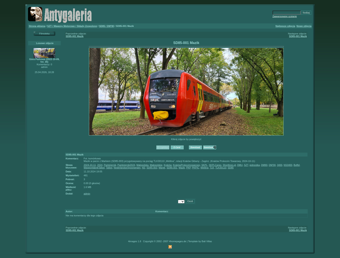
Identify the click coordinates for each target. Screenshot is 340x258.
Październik (110, 165)
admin (87, 193)
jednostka (255, 165)
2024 (99, 165)
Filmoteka (44, 33)
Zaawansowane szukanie (285, 16)
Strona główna (37, 26)
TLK (212, 167)
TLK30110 (220, 167)
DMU (240, 165)
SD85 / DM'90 (106, 26)
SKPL (204, 165)
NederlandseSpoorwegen (127, 167)
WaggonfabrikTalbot (94, 167)
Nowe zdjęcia (303, 26)
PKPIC (195, 167)
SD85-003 (152, 167)
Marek (162, 167)
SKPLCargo (215, 165)
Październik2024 (126, 165)
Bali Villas (207, 241)
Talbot (109, 167)
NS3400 (288, 165)
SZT (246, 165)
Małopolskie (156, 165)
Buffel (297, 165)
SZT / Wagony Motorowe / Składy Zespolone (72, 26)
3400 (279, 165)
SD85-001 (172, 167)
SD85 (231, 167)
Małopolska (142, 165)
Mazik (182, 167)
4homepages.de (177, 241)
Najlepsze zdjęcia (285, 26)
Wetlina (204, 167)
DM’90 (272, 165)
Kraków (168, 165)
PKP (188, 167)
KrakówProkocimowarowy (186, 165)
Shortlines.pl (229, 165)
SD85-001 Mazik (75, 36)
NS (143, 167)
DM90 (264, 165)
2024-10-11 (90, 165)
